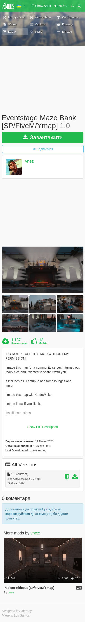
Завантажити (43, 137)
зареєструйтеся (17, 514)
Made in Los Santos (16, 615)
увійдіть (50, 509)
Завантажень (19, 343)
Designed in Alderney (17, 611)
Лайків (43, 343)
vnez (29, 161)
